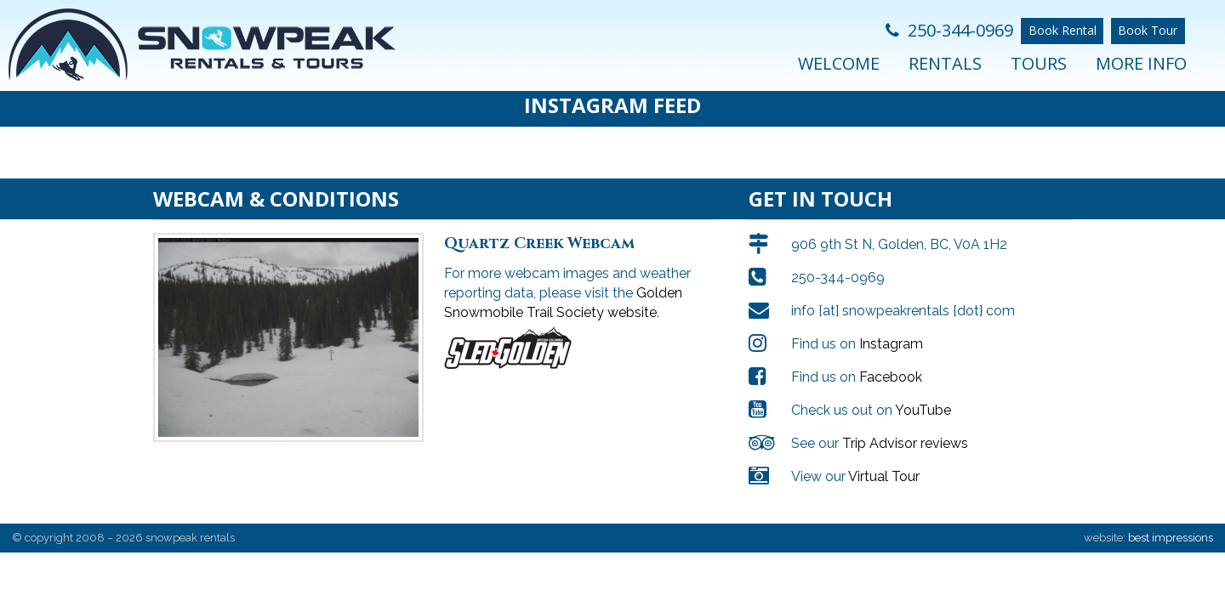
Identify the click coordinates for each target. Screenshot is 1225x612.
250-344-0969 (949, 30)
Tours (1039, 63)
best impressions (1170, 520)
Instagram (891, 327)
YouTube (923, 393)
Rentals (945, 63)
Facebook (890, 360)
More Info (1141, 63)
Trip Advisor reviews (905, 426)
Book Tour (1147, 30)
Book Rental (1062, 30)
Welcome (839, 63)
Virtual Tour (884, 459)
